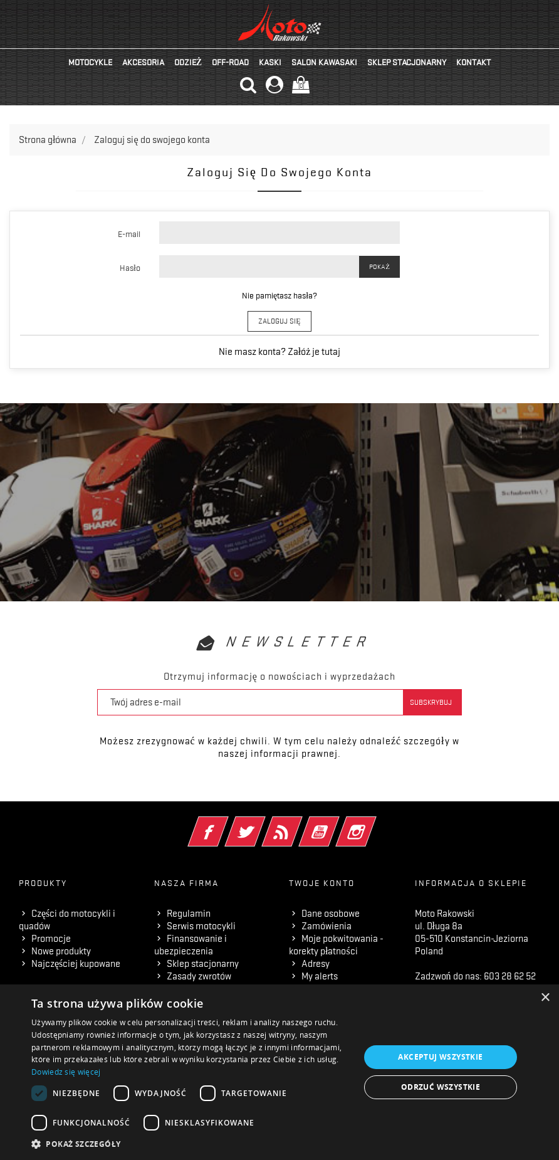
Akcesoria (143, 62)
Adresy (315, 963)
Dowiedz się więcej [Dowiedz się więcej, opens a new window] (65, 1072)
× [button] (545, 998)
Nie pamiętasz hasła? (279, 295)
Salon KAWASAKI (324, 62)
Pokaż (379, 267)
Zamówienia (326, 926)
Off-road (230, 62)
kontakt (473, 62)
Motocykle (90, 62)
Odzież (188, 62)
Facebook (225, 823)
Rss (299, 823)
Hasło (130, 268)
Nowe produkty (61, 951)
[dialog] (279, 1072)
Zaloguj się (279, 321)
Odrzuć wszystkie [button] (440, 1087)
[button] (190, 1144)
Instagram (373, 823)
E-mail (129, 234)
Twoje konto (322, 883)
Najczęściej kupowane (75, 963)
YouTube (336, 823)
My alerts (319, 976)
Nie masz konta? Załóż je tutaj (280, 351)
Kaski (270, 62)
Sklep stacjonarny (406, 62)
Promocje (51, 938)
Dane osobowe (330, 913)
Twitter (262, 823)
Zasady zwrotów (199, 976)
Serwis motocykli (201, 926)
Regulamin (189, 913)
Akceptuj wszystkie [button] (440, 1057)
